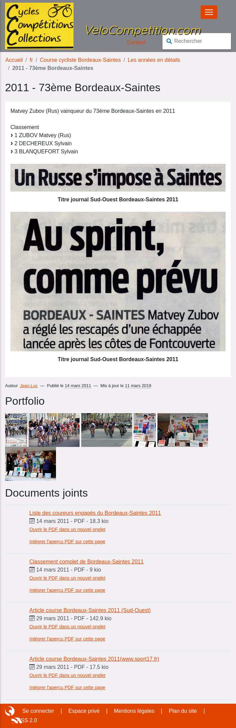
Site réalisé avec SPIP (10, 711)
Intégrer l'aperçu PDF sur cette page (67, 541)
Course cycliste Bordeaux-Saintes (80, 60)
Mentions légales (134, 711)
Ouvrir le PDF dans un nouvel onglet (67, 529)
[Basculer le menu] (209, 12)
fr (31, 60)
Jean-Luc (29, 385)
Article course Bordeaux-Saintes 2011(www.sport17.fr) (94, 659)
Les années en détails (154, 60)
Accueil (14, 60)
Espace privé (84, 711)
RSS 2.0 (27, 720)
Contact (136, 42)
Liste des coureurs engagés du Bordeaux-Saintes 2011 (95, 513)
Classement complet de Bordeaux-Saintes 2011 (86, 561)
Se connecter (38, 711)
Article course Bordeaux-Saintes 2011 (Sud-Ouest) (90, 610)
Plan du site (183, 711)
